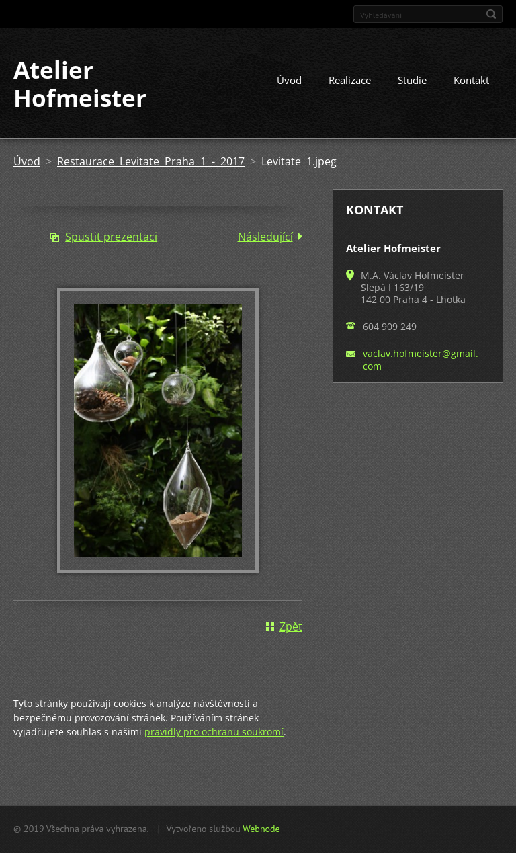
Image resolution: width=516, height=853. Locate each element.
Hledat (491, 14)
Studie (412, 80)
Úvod (289, 80)
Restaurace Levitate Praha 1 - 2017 (151, 161)
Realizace (350, 80)
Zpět (291, 626)
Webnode (261, 829)
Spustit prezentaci (111, 236)
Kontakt (471, 80)
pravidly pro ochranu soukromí (214, 731)
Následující (265, 236)
